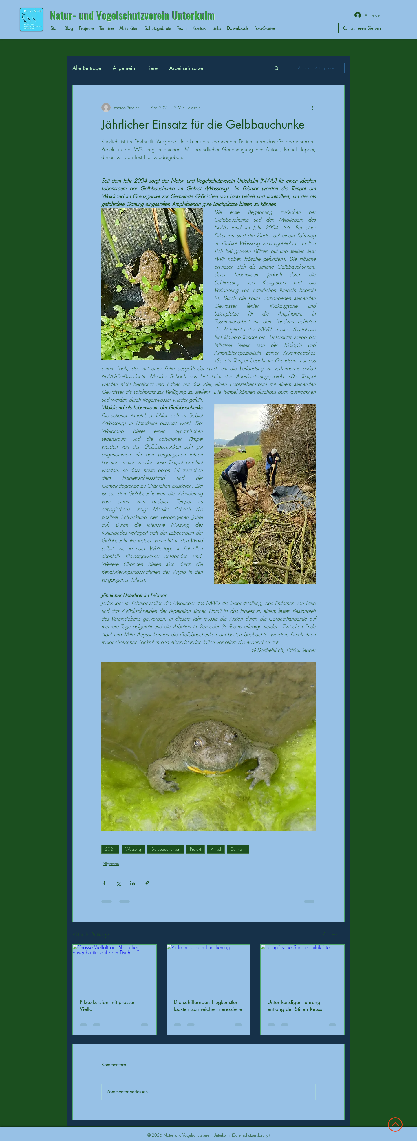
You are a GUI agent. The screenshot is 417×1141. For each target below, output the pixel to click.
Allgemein (124, 67)
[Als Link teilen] (146, 883)
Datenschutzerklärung (251, 1135)
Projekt (195, 849)
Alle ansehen (334, 933)
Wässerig (133, 849)
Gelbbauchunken (165, 849)
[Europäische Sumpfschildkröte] (302, 968)
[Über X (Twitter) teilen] (118, 883)
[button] (276, 67)
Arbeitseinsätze (186, 67)
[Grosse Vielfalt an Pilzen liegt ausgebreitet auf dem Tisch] (114, 968)
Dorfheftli (238, 849)
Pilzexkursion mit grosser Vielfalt (107, 1005)
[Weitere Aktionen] (312, 107)
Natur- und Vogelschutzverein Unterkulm (132, 15)
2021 (110, 849)
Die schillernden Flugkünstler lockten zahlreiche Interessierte (208, 1005)
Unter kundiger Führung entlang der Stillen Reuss (295, 1005)
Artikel (216, 849)
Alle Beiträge (86, 67)
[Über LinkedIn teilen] (132, 883)
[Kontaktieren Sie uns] (361, 28)
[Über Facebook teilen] (104, 883)
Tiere (152, 67)
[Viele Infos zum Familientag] (208, 968)
